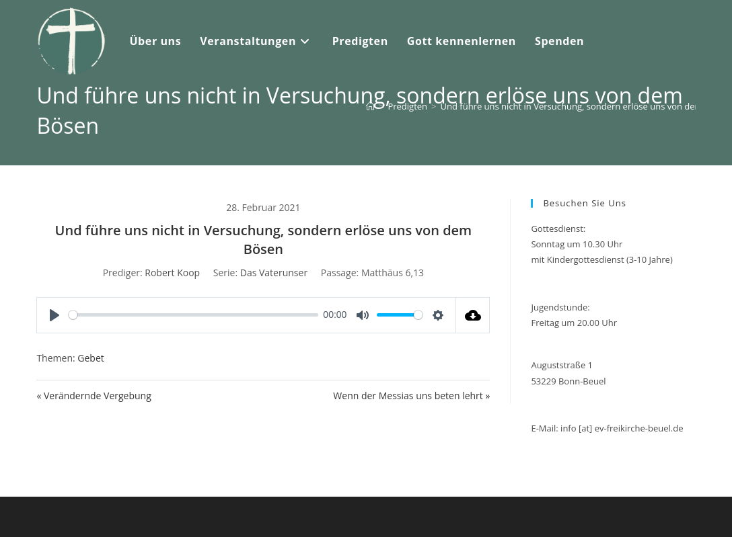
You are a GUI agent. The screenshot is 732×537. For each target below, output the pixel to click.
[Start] (370, 106)
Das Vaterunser (273, 272)
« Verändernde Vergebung (93, 395)
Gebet (90, 358)
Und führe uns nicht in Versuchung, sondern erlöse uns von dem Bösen (586, 106)
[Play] (54, 315)
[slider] (193, 314)
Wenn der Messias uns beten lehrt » (411, 395)
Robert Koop (172, 272)
